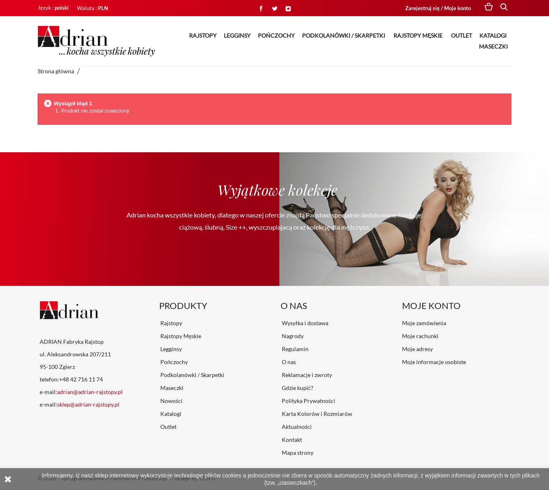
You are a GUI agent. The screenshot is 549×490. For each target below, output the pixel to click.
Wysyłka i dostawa (304, 323)
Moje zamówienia (424, 323)
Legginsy (237, 35)
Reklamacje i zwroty (306, 374)
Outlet (461, 35)
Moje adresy (417, 348)
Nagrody (292, 335)
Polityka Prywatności (308, 400)
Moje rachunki (420, 335)
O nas (288, 361)
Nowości (171, 400)
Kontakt (291, 439)
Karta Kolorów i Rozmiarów (316, 413)
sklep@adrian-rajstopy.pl (88, 404)
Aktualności (296, 426)
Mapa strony (297, 452)
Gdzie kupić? (297, 387)
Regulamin (295, 348)
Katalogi (493, 35)
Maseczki (493, 46)
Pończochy (276, 35)
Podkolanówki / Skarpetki (344, 35)
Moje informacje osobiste (434, 361)
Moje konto (431, 305)
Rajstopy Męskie (419, 35)
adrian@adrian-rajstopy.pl (90, 391)
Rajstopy (203, 35)
